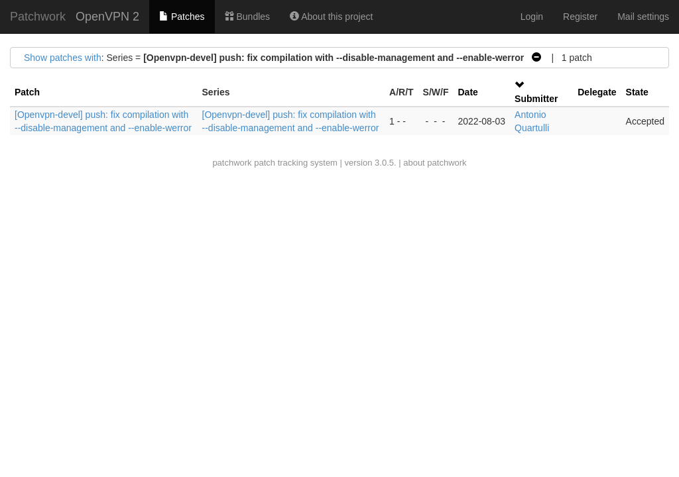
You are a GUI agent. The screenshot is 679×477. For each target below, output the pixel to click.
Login (532, 16)
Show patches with (62, 57)
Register (580, 16)
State (637, 92)
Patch (27, 92)
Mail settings (643, 16)
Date (467, 92)
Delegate (597, 92)
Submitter (536, 98)
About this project (331, 16)
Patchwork (38, 16)
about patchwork (434, 163)
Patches (181, 16)
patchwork (231, 163)
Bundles (247, 16)
